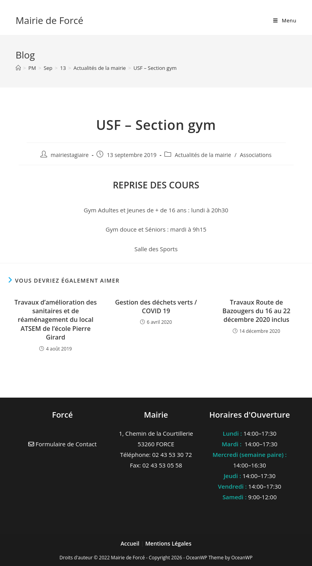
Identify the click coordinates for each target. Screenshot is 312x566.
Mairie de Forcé (50, 20)
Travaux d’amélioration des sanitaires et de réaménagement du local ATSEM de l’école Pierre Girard (56, 320)
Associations (256, 155)
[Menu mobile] (284, 20)
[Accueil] (18, 67)
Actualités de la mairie (203, 155)
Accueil (130, 543)
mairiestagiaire (70, 155)
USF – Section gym (155, 67)
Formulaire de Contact (62, 444)
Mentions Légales (168, 543)
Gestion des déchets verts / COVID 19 (156, 306)
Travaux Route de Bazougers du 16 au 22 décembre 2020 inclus (256, 311)
